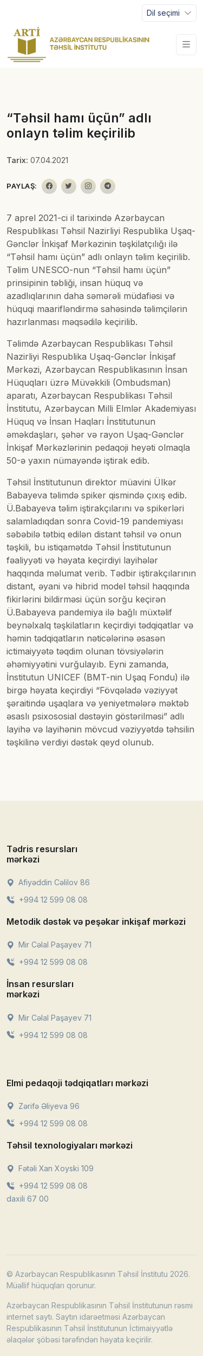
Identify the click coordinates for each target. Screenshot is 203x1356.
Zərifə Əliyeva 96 (43, 1106)
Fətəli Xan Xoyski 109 (50, 1168)
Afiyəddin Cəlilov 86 (48, 882)
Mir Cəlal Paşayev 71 (48, 944)
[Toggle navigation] (169, 13)
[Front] (78, 44)
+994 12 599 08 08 (47, 899)
